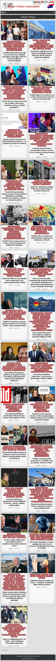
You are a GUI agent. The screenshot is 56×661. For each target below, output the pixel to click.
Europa (7, 577)
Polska (10, 92)
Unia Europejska (42, 145)
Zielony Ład (48, 48)
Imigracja (34, 87)
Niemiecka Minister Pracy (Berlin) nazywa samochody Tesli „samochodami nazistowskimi (14, 280)
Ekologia (20, 310)
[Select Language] (39, 4)
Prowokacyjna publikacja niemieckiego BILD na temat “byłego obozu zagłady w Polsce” (14, 415)
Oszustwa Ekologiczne (40, 47)
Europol (7, 488)
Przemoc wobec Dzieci (9, 186)
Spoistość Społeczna (38, 92)
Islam (39, 87)
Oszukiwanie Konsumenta (41, 325)
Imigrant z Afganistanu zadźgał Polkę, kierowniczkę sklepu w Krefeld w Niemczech (42, 189)
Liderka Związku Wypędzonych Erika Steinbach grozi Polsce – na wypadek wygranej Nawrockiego (14, 141)
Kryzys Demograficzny (39, 89)
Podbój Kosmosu (41, 576)
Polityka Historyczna (11, 133)
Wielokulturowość (45, 184)
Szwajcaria (50, 47)
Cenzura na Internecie (18, 446)
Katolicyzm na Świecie (18, 46)
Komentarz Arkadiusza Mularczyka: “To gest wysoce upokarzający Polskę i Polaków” (41, 376)
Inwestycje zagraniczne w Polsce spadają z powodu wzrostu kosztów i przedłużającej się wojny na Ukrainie (42, 545)
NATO (52, 269)
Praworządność (21, 366)
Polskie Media (7, 93)
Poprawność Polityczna (14, 272)
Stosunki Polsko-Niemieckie (14, 237)
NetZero (51, 45)
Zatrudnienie (40, 48)
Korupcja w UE (44, 139)
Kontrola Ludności (46, 87)
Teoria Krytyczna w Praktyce (14, 50)
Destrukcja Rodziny (20, 43)
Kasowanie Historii (47, 447)
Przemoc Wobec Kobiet (19, 368)
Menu (5, 12)
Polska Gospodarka (16, 315)
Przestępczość (47, 90)
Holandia (32, 536)
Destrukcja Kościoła (8, 43)
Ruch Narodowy (19, 135)
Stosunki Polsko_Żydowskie (42, 456)
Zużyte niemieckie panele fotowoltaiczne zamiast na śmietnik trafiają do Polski (41, 335)
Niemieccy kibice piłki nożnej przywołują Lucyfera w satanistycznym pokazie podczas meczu (14, 543)
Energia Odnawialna (45, 40)
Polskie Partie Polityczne (18, 93)
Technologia (49, 576)
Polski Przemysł (20, 582)
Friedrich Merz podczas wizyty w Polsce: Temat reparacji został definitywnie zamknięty (14, 243)
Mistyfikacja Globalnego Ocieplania (38, 45)
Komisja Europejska (47, 137)
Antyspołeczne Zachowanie (14, 41)
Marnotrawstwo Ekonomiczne (41, 43)
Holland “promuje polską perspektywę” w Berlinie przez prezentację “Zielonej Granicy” (42, 460)
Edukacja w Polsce (47, 404)
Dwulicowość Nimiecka (18, 45)
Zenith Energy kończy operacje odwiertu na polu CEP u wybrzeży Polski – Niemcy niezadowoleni (14, 323)
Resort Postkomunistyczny (14, 95)
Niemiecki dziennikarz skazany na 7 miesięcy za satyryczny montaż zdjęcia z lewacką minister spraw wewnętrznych (14, 455)
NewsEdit (11, 63)
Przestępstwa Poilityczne (45, 494)
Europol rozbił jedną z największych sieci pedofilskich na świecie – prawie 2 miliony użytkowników (14, 502)
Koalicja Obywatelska (20, 90)
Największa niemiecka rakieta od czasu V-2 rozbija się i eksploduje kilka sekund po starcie (41, 582)
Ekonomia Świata (34, 534)
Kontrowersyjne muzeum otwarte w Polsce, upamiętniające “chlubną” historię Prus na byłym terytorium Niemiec (42, 417)
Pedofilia (21, 493)
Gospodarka (20, 269)
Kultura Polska (39, 449)
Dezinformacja (7, 45)
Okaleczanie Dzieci (11, 490)
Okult (49, 270)
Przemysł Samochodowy (9, 274)
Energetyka (36, 40)
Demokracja (48, 226)
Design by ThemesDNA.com (28, 658)
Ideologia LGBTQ (8, 46)
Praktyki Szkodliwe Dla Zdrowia (14, 184)
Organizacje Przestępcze (44, 323)
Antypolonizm (7, 86)
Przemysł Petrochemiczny (10, 319)
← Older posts (4, 650)
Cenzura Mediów (8, 446)
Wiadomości (36, 184)
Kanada (18, 312)
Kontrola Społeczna (12, 48)
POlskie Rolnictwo (41, 142)
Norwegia (10, 314)
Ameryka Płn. (11, 363)
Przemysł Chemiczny (19, 584)
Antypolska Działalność (18, 86)
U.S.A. (34, 48)
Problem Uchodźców (37, 90)
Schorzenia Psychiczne (10, 189)
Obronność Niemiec (41, 270)
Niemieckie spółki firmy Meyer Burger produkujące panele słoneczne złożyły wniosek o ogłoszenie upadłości (42, 54)
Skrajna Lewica (20, 274)
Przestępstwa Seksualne (14, 187)
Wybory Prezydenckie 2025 (13, 97)
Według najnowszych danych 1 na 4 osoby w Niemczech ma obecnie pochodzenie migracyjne (42, 97)
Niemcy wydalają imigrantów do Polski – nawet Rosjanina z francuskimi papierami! (14, 641)
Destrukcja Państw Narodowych (14, 88)
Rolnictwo (49, 144)
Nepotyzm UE (7, 582)
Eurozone (12, 577)
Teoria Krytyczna (48, 274)
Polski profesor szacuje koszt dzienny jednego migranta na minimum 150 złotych (41, 238)
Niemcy (19, 48)
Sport (13, 537)
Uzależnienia (21, 189)
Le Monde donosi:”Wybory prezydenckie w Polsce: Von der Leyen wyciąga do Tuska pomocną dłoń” (41, 151)
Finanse (33, 228)
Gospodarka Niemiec (41, 42)
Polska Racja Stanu (19, 92)
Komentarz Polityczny (35, 137)
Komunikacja (45, 574)
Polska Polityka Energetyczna (13, 317)
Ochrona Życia (19, 488)
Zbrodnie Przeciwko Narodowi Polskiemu (14, 98)
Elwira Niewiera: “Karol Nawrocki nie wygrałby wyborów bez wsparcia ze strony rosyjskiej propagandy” (14, 104)
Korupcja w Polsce (35, 139)
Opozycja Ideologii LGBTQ (14, 182)
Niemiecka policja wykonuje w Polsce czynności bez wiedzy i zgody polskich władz (42, 506)
